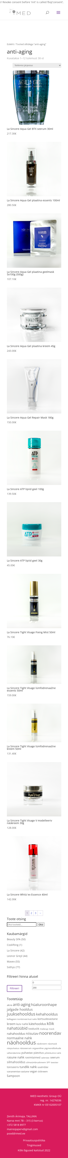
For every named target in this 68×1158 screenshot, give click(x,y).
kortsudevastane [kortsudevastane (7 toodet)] (48, 1019)
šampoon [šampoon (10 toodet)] (13, 1076)
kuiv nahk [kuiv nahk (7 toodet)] (22, 1024)
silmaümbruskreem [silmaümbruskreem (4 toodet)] (36, 1062)
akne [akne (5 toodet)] (9, 1005)
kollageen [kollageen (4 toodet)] (12, 1019)
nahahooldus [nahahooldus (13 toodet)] (16, 1033)
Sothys (11, 967)
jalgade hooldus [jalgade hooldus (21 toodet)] (20, 1009)
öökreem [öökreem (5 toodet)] (43, 1071)
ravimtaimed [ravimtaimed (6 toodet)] (32, 1057)
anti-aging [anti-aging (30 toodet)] (21, 1004)
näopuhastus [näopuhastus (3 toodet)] (13, 1048)
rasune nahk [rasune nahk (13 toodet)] (15, 1057)
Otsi (41, 924)
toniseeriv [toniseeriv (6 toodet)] (13, 1067)
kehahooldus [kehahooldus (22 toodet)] (47, 1014)
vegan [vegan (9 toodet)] (33, 1071)
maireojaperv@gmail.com (22, 1129)
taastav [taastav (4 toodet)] (54, 1062)
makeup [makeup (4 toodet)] (44, 1028)
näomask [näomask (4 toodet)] (52, 1043)
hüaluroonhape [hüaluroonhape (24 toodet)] (44, 1004)
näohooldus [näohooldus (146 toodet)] (21, 1042)
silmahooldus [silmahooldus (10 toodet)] (16, 1062)
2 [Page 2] (31, 913)
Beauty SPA (13, 939)
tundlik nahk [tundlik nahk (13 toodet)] (28, 1067)
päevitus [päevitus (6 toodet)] (39, 1052)
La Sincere (13, 950)
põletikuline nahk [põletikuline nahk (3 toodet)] (53, 1053)
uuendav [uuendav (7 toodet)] (43, 1067)
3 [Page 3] (35, 913)
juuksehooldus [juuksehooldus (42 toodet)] (21, 1014)
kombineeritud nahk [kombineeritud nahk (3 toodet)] (27, 1019)
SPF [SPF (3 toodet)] (48, 1062)
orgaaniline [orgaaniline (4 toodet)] (38, 1048)
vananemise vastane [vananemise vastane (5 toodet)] (18, 1071)
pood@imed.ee (16, 1133)
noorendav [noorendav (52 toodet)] (50, 1033)
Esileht (10, 44)
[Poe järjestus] (37, 65)
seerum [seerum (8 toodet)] (55, 1057)
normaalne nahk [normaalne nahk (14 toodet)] (19, 1038)
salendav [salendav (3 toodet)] (45, 1057)
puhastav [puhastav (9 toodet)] (27, 1053)
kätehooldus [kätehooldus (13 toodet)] (37, 1024)
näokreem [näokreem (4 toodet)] (42, 1043)
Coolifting (12, 945)
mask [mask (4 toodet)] (51, 1028)
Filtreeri (14, 988)
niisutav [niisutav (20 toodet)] (32, 1033)
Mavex (11, 961)
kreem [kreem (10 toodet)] (11, 1024)
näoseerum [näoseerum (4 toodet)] (26, 1048)
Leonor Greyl (14, 956)
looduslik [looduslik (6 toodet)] (33, 1028)
